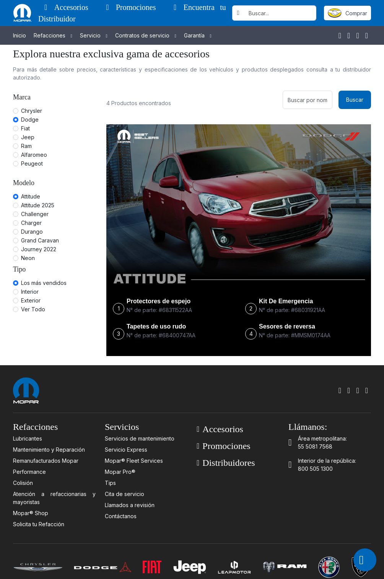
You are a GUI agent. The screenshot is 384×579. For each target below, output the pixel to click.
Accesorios (69, 7)
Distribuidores (226, 463)
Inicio (19, 35)
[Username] (280, 13)
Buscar (354, 99)
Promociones (133, 7)
